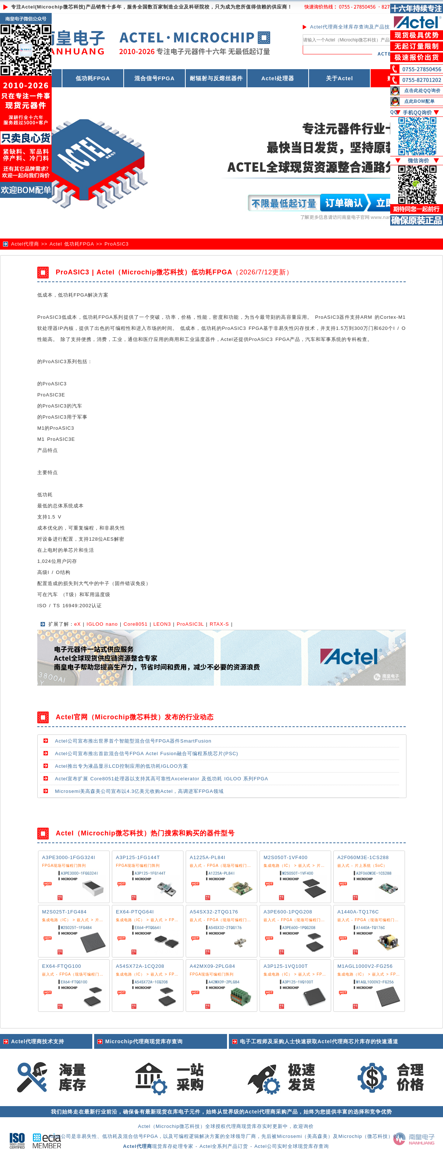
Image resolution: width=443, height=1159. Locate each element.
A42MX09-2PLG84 (212, 966)
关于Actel (339, 78)
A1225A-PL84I (208, 857)
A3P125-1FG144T (138, 857)
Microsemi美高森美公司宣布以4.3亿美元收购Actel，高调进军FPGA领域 (139, 791)
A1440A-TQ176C (358, 912)
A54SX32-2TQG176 (214, 912)
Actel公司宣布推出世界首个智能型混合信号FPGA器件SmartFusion (133, 741)
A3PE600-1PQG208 (288, 912)
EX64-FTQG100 (61, 966)
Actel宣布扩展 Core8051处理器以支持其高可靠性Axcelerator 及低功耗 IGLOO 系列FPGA (161, 778)
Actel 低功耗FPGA (71, 244)
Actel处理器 (278, 78)
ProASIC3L (190, 624)
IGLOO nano (102, 624)
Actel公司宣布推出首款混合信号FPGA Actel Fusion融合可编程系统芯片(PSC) (146, 753)
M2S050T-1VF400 (286, 857)
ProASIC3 (116, 244)
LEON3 (162, 624)
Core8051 (136, 624)
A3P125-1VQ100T (286, 966)
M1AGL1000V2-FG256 (365, 966)
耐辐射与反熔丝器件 (216, 78)
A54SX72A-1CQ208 (140, 966)
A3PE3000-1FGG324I (68, 857)
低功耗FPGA (93, 78)
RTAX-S (219, 624)
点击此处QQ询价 (422, 90)
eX (77, 624)
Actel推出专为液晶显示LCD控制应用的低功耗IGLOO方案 (121, 766)
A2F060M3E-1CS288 (363, 857)
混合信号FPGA (154, 78)
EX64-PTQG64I (135, 912)
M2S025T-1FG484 (64, 912)
